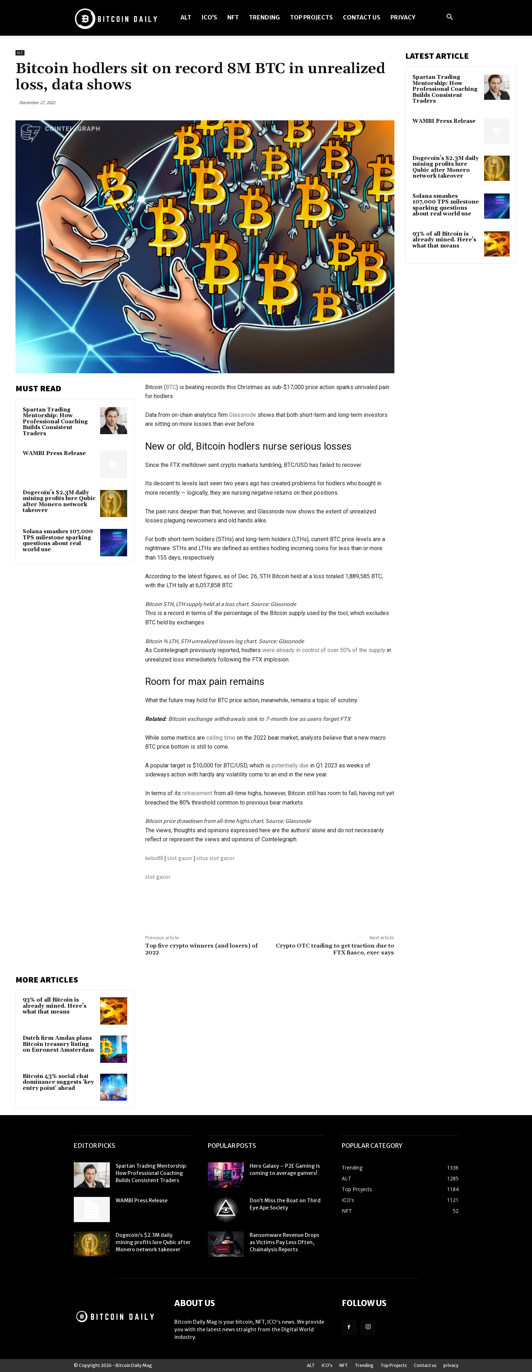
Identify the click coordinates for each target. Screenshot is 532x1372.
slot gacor (179, 857)
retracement (197, 793)
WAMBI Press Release (54, 453)
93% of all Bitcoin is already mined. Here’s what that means (54, 1006)
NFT (233, 17)
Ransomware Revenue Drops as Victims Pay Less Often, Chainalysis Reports (284, 1242)
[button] (450, 17)
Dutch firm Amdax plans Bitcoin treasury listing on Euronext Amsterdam (58, 1044)
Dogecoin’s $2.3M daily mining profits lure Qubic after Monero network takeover (59, 501)
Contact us (361, 17)
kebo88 (154, 857)
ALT (185, 17)
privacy (402, 17)
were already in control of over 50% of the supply (323, 650)
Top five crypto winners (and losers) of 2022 (201, 949)
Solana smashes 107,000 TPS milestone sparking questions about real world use (58, 540)
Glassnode (242, 414)
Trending (264, 17)
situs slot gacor (215, 857)
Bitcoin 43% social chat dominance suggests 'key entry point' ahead (58, 1082)
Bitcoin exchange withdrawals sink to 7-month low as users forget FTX (259, 719)
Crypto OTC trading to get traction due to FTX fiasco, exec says (335, 949)
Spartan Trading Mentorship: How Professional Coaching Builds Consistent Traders (55, 421)
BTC (171, 387)
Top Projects (311, 17)
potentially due (290, 765)
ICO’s (209, 17)
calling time (220, 737)
